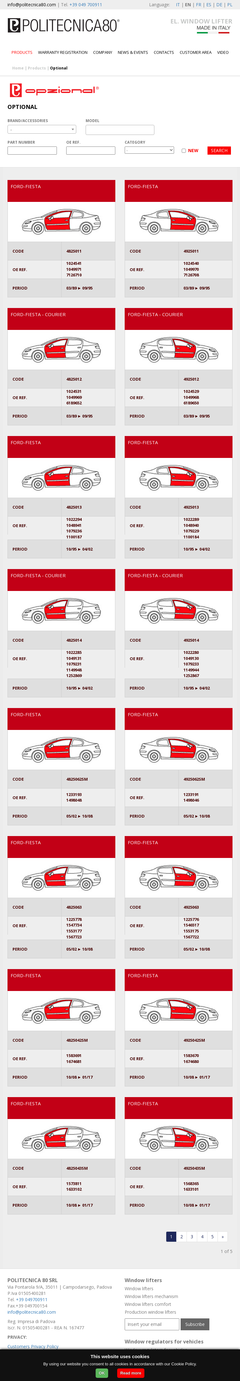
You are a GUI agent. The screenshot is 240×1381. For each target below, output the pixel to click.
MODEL (92, 120)
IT (178, 5)
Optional (59, 68)
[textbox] (89, 130)
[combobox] (42, 129)
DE (219, 5)
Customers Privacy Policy (33, 1346)
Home (18, 68)
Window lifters (139, 1288)
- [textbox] (11, 129)
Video (223, 52)
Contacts (164, 52)
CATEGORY (135, 142)
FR (198, 5)
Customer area (196, 52)
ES (208, 5)
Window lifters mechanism (151, 1296)
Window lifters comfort (148, 1304)
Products (22, 52)
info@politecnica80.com (32, 5)
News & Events (133, 52)
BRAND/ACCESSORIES (28, 120)
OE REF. (73, 142)
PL (229, 5)
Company (102, 52)
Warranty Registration (63, 52)
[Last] (223, 1236)
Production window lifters (150, 1312)
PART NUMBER (21, 142)
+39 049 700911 (85, 5)
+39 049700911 (32, 1299)
